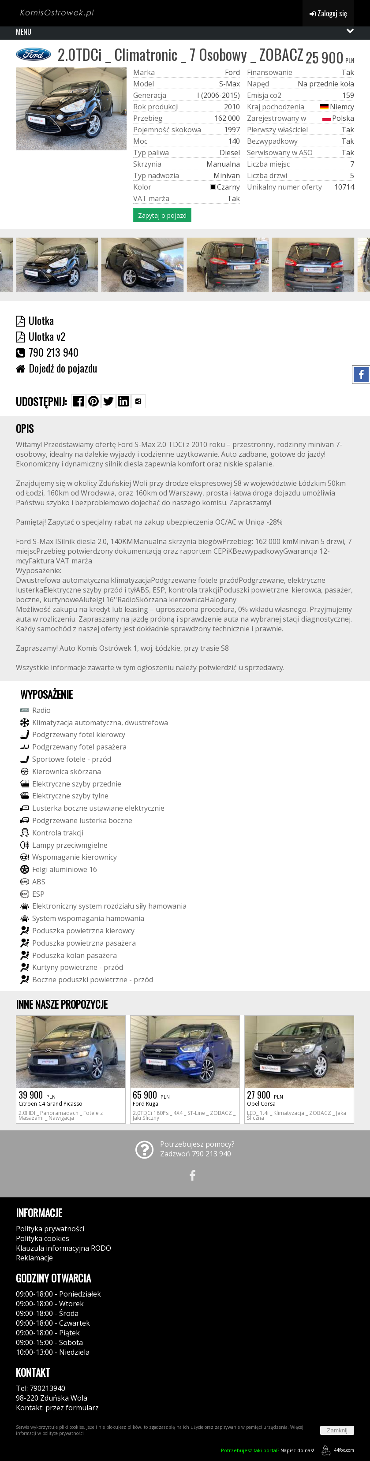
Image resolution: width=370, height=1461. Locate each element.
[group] (57, 265)
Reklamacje (34, 1258)
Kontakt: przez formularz (57, 1408)
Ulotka (35, 320)
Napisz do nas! (267, 1450)
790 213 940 (47, 352)
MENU (23, 31)
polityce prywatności (63, 1433)
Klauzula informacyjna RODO (63, 1248)
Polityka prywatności (50, 1229)
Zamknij (337, 1430)
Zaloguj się (328, 13)
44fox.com (336, 1450)
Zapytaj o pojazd (162, 215)
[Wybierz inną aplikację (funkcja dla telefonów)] (138, 401)
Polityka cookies (42, 1238)
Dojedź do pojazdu (56, 368)
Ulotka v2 (40, 336)
